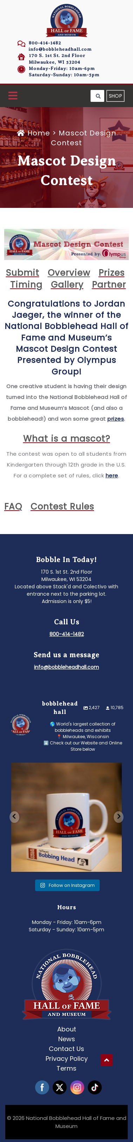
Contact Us (66, 1048)
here (112, 475)
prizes (115, 418)
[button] (12, 96)
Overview (69, 273)
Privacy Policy (67, 1058)
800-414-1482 (45, 42)
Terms (66, 1068)
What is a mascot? (66, 439)
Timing (26, 285)
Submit (22, 273)
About (66, 1029)
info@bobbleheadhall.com (60, 49)
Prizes (112, 273)
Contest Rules (62, 506)
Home (34, 133)
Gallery (67, 285)
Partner (109, 285)
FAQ (13, 506)
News (66, 1039)
